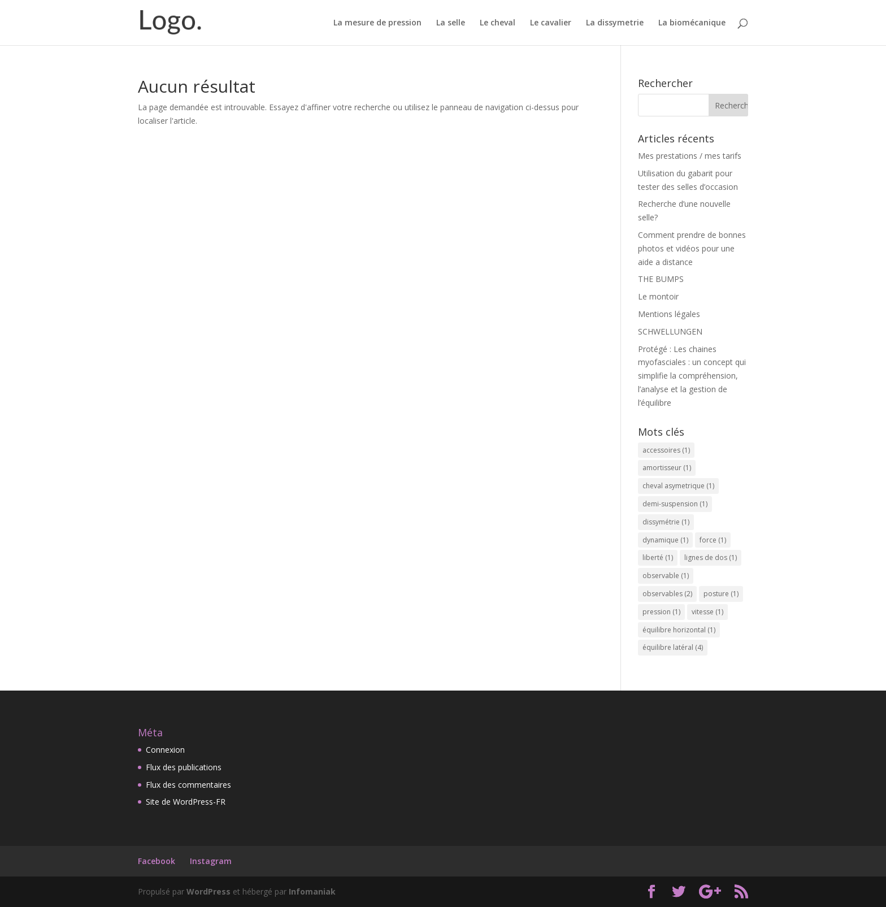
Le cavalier (550, 23)
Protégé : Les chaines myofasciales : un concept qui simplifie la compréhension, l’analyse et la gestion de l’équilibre (692, 376)
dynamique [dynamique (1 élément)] (665, 540)
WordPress (208, 891)
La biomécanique (692, 23)
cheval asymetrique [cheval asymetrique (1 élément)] (678, 486)
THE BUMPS (661, 279)
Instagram (211, 861)
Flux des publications (184, 767)
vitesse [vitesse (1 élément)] (707, 612)
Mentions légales (669, 314)
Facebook (156, 861)
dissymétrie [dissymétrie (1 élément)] (665, 522)
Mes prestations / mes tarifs (689, 155)
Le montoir (658, 296)
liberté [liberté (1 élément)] (657, 557)
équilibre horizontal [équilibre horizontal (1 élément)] (678, 630)
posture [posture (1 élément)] (721, 593)
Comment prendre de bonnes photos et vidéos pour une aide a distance (692, 248)
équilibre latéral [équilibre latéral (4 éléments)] (672, 647)
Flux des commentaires (188, 784)
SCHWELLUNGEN (670, 331)
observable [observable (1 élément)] (665, 575)
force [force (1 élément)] (713, 540)
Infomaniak (312, 891)
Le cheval (497, 23)
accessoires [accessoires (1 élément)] (666, 450)
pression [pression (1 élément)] (661, 612)
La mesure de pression (377, 23)
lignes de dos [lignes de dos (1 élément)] (710, 557)
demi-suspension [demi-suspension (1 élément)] (674, 504)
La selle (450, 23)
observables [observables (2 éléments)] (667, 593)
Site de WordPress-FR (185, 801)
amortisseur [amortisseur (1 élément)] (666, 467)
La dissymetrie (615, 23)
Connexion (165, 749)
